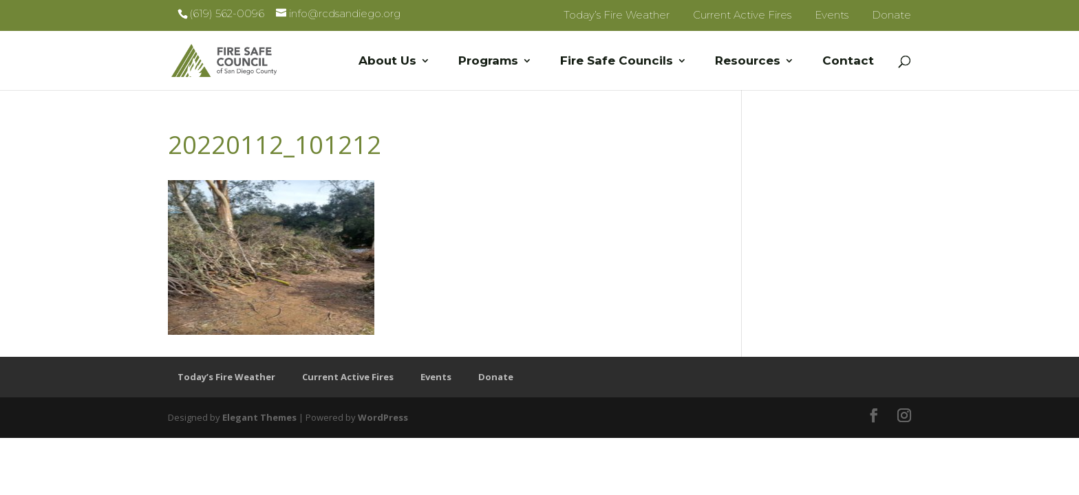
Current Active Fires (742, 14)
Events (831, 14)
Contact (848, 61)
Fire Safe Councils (616, 61)
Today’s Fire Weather (617, 14)
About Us (387, 61)
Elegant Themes (259, 417)
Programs (488, 61)
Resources (747, 61)
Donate (891, 14)
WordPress (383, 417)
